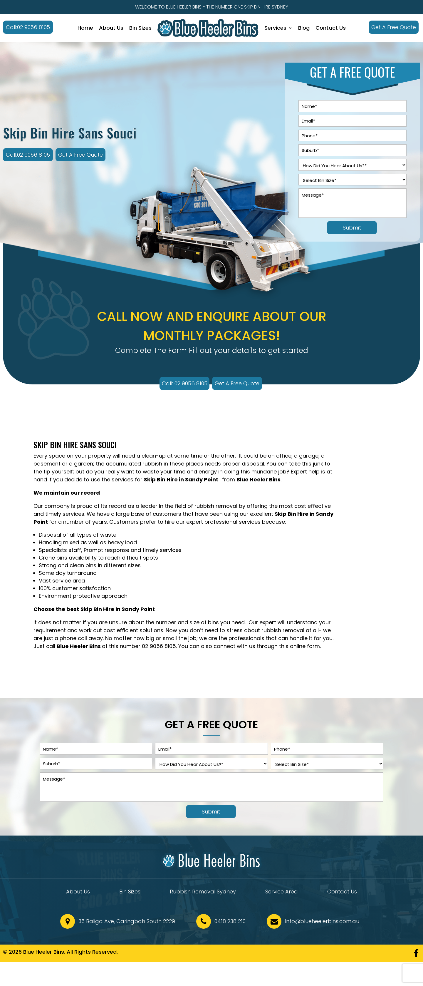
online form (305, 646)
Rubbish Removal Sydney (203, 892)
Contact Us (330, 27)
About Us (111, 27)
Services (275, 27)
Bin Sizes (140, 27)
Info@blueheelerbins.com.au (322, 921)
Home (85, 27)
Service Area (281, 892)
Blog (304, 27)
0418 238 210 (230, 921)
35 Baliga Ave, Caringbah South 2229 (126, 921)
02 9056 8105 (159, 646)
